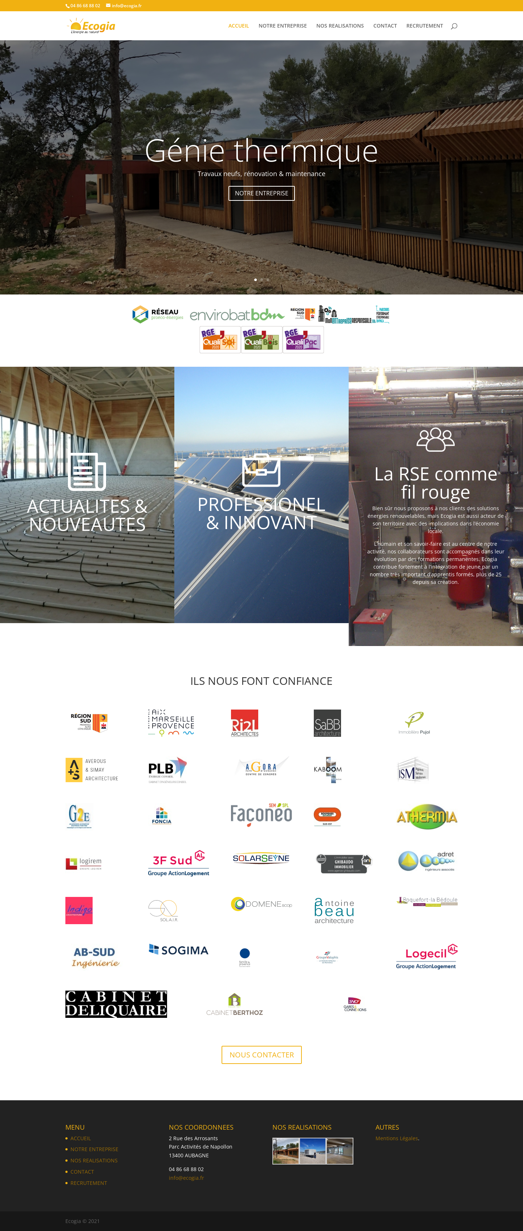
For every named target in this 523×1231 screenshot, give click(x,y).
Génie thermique (261, 158)
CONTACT (385, 26)
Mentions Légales (397, 1138)
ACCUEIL (238, 26)
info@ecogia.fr (186, 1177)
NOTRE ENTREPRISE (283, 26)
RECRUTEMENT (424, 26)
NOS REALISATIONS (340, 26)
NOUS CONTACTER (262, 1055)
